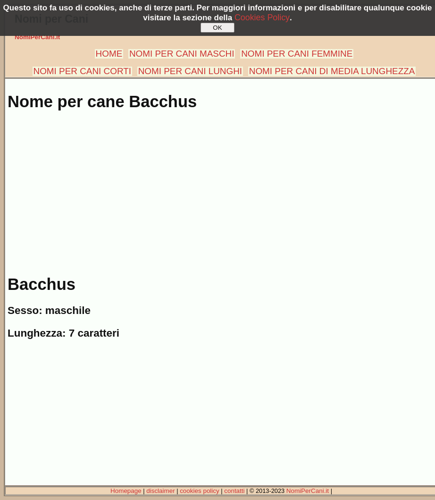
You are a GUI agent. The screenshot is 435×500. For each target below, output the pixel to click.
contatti (234, 490)
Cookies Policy (262, 17)
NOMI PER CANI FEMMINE (296, 54)
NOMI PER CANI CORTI (82, 71)
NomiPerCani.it (37, 37)
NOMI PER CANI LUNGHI (190, 71)
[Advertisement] (219, 188)
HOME (109, 54)
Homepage (126, 490)
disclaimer (160, 490)
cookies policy (199, 490)
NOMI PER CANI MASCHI (181, 54)
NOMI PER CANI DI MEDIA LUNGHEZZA (332, 71)
